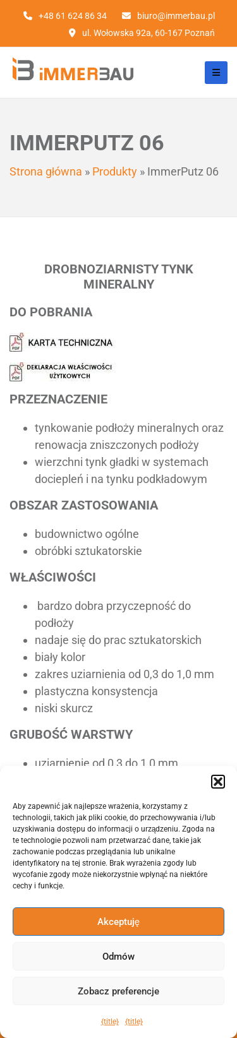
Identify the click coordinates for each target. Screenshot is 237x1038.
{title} (110, 1021)
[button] (218, 781)
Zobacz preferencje (118, 991)
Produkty (114, 171)
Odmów (118, 956)
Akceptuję (118, 922)
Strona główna (45, 171)
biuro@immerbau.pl (176, 16)
